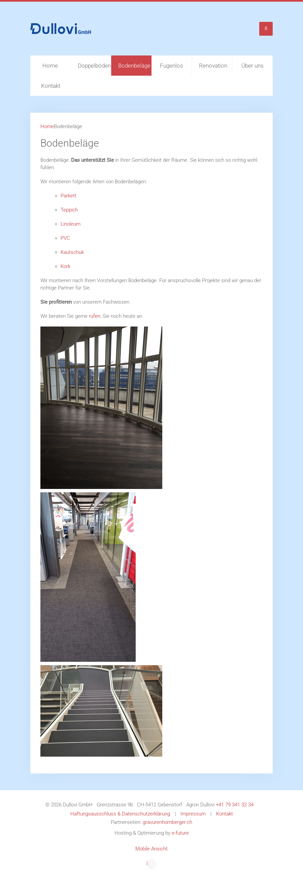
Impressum (193, 814)
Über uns (252, 65)
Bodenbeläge (134, 65)
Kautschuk (72, 252)
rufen (94, 316)
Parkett (68, 196)
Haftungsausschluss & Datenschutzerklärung (120, 814)
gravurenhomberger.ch (167, 822)
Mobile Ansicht (151, 849)
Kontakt (50, 85)
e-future (180, 833)
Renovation (213, 65)
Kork (65, 266)
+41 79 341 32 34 (235, 805)
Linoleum (70, 224)
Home (50, 65)
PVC (65, 238)
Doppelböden (94, 65)
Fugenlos (171, 65)
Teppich (69, 210)
